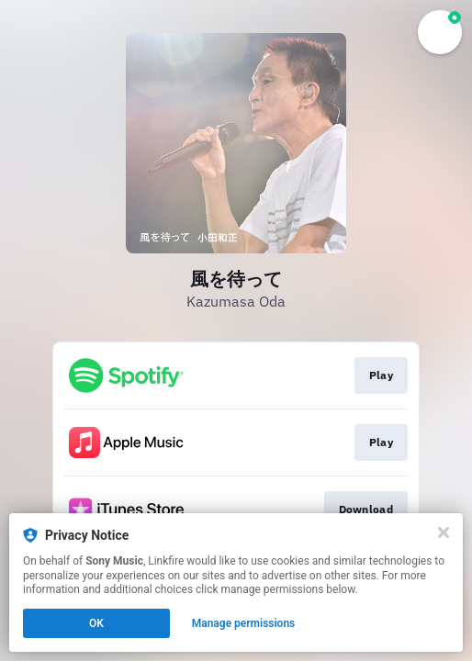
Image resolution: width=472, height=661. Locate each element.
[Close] (443, 532)
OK (96, 623)
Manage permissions (244, 623)
